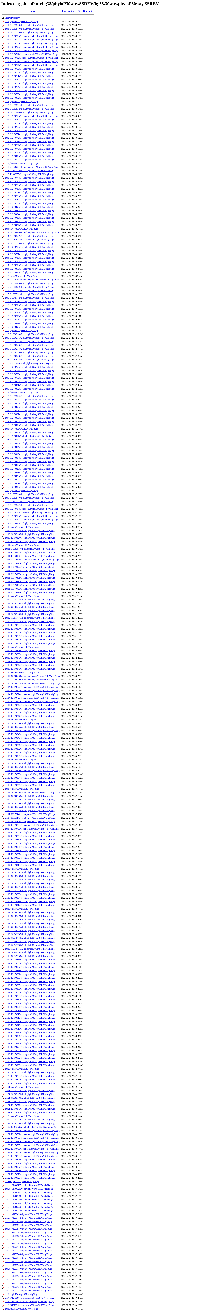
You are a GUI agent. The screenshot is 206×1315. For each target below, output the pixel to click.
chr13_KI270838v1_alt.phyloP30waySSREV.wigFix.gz (30, 650)
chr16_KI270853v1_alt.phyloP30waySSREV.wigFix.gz (30, 774)
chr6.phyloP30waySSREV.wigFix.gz (21, 330)
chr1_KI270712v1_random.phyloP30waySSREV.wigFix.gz (31, 58)
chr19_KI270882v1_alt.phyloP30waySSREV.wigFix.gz (30, 974)
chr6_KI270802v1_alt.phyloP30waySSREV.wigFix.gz (29, 389)
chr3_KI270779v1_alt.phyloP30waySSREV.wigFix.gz (29, 185)
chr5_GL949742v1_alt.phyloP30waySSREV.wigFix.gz (29, 298)
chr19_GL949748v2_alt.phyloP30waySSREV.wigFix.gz (30, 938)
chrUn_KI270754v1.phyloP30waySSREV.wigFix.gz (28, 1287)
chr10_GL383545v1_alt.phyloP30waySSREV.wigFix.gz (30, 530)
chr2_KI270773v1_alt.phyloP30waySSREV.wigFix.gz (29, 141)
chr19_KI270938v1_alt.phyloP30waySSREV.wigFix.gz (30, 1065)
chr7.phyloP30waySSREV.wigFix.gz (21, 392)
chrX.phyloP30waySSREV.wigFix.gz (21, 1294)
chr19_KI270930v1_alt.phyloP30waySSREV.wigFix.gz (30, 1050)
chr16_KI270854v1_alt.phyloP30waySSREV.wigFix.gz (30, 778)
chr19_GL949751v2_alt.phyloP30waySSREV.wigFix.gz (30, 949)
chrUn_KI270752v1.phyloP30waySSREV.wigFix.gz (28, 1279)
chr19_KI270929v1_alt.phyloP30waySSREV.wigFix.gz (30, 1047)
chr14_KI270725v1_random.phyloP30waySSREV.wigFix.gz (32, 698)
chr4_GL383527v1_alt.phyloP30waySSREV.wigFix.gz (29, 239)
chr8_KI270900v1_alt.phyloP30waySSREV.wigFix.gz (29, 479)
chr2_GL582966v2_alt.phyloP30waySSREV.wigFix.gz (29, 112)
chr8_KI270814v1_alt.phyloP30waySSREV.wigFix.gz (29, 447)
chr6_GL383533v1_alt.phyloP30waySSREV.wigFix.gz (29, 359)
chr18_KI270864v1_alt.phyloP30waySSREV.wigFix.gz (30, 898)
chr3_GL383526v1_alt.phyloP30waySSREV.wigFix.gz (29, 170)
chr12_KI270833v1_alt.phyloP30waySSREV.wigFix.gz (30, 625)
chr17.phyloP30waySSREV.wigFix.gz (22, 789)
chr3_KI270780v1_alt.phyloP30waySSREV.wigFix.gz (29, 189)
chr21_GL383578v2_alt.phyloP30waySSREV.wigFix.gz (30, 1090)
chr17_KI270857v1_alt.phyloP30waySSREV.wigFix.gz (30, 832)
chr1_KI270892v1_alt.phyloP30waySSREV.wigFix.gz (29, 98)
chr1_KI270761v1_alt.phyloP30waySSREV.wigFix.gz (29, 76)
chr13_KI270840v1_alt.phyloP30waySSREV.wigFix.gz (30, 658)
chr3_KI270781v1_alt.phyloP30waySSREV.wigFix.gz (29, 192)
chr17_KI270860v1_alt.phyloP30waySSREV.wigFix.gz (30, 843)
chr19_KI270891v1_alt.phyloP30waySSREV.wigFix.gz (30, 1007)
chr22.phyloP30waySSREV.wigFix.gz (22, 1116)
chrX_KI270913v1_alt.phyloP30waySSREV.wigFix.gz (29, 1305)
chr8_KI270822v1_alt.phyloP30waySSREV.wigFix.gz (29, 476)
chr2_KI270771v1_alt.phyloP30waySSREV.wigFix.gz (29, 134)
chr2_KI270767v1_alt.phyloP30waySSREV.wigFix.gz (29, 119)
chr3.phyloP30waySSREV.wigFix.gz (21, 163)
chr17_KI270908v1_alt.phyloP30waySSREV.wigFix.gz (30, 858)
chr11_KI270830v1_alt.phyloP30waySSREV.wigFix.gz (30, 574)
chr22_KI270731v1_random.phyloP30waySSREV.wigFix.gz (32, 1130)
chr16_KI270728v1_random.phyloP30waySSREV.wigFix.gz (32, 770)
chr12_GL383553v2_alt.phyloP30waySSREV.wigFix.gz (30, 614)
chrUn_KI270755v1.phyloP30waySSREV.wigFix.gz (28, 1290)
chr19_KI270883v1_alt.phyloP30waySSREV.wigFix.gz (30, 978)
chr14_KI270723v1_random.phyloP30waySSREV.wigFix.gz (32, 690)
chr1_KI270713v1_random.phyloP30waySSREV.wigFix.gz (31, 61)
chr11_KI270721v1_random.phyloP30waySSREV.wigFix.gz (32, 559)
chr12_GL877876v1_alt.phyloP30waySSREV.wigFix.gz (30, 621)
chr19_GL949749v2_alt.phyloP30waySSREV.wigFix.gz (30, 941)
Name (32, 11)
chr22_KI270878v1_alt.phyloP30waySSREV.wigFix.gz (30, 1170)
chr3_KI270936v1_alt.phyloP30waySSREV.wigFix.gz (29, 221)
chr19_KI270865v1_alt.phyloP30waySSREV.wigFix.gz (30, 959)
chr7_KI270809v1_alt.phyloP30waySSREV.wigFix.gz (29, 421)
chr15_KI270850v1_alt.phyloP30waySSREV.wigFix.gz (30, 741)
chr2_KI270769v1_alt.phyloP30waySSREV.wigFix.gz (29, 127)
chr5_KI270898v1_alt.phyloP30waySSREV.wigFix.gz (29, 327)
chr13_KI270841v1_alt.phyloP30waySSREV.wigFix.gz (30, 661)
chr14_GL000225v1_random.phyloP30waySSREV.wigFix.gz (32, 683)
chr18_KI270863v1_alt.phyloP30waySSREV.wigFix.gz (30, 894)
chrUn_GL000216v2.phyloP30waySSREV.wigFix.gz (29, 1196)
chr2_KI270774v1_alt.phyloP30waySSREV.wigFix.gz (29, 145)
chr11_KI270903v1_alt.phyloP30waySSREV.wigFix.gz (30, 589)
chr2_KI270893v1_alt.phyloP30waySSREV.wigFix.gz (29, 156)
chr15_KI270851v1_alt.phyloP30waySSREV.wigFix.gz (30, 745)
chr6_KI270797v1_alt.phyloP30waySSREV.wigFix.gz (29, 370)
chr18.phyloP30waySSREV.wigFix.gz (22, 869)
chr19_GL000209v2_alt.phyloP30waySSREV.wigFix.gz (30, 912)
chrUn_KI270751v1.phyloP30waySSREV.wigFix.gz (28, 1276)
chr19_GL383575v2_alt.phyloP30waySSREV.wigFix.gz (30, 923)
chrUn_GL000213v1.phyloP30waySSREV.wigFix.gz (29, 1189)
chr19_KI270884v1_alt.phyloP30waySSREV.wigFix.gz (30, 981)
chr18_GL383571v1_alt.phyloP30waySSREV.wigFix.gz (30, 887)
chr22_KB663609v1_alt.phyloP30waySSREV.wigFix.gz (30, 1127)
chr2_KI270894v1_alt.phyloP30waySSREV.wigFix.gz (29, 159)
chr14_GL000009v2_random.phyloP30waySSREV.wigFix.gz (32, 676)
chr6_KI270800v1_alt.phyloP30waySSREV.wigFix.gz (29, 381)
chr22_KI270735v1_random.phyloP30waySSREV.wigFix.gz (32, 1145)
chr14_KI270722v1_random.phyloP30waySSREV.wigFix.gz (32, 687)
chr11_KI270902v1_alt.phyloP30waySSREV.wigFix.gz (30, 585)
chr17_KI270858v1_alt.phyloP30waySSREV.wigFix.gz (30, 836)
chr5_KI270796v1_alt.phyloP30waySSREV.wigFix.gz (29, 319)
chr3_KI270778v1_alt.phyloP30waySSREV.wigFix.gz (29, 181)
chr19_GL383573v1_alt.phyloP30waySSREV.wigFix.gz (30, 916)
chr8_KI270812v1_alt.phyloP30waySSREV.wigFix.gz (29, 439)
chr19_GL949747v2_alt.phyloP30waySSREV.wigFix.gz (30, 934)
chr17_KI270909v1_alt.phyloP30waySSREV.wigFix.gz (30, 861)
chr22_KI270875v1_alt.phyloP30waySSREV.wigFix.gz (30, 1159)
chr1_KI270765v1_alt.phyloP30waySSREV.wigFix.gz (29, 90)
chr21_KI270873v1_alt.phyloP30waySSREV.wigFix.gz (30, 1109)
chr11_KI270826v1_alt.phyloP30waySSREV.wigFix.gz (30, 563)
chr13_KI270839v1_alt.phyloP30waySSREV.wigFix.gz (30, 654)
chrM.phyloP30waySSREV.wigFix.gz (22, 1181)
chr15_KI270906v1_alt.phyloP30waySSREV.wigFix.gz (30, 756)
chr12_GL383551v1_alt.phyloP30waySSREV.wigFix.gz (30, 607)
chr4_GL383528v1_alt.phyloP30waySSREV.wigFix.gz (29, 243)
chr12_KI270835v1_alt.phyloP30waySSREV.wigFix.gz (30, 632)
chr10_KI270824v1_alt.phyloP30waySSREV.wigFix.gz (30, 538)
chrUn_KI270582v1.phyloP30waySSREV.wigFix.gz (28, 1236)
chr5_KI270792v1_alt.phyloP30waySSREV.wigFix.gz (29, 305)
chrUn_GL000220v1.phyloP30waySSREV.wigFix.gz (29, 1207)
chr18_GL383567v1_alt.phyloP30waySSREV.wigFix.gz (30, 872)
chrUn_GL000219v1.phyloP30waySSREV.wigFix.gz (29, 1203)
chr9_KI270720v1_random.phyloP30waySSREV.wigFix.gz (31, 519)
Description (88, 11)
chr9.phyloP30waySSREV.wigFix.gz (21, 490)
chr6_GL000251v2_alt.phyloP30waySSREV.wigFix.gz (29, 338)
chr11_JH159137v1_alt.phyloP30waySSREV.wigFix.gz (30, 556)
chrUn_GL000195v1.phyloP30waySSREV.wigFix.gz (29, 1185)
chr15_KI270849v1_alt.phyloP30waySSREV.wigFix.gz (30, 738)
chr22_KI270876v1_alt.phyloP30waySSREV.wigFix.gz (30, 1163)
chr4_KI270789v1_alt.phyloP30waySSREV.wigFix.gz (29, 261)
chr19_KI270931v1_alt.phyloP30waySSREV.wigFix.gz (30, 1054)
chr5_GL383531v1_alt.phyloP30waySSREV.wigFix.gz (29, 290)
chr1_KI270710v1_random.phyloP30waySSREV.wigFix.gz (31, 50)
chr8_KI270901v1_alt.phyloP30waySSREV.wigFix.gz (29, 483)
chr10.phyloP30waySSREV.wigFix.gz (22, 527)
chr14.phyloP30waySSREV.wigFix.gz (22, 672)
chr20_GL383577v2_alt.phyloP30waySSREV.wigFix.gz (30, 1072)
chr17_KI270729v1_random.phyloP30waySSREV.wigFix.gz (32, 825)
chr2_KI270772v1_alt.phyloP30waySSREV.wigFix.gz (29, 138)
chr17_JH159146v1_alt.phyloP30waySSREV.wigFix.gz (30, 814)
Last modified (68, 11)
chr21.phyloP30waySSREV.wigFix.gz (22, 1087)
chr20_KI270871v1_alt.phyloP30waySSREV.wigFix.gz (30, 1083)
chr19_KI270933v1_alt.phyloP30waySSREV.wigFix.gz (30, 1061)
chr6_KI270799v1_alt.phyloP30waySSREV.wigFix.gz (29, 378)
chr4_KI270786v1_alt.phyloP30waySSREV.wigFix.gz (29, 250)
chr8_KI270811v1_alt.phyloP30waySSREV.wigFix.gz (29, 436)
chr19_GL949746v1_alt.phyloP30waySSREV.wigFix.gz (30, 930)
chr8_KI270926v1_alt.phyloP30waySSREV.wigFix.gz (29, 487)
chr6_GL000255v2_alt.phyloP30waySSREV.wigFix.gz (29, 352)
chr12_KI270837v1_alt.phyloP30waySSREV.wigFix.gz (30, 639)
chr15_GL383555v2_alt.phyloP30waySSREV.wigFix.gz (30, 727)
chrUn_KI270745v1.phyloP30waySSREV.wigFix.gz (28, 1254)
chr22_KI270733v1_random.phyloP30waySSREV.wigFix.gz (32, 1138)
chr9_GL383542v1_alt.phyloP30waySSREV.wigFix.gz (29, 505)
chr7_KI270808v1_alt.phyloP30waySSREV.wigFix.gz (29, 418)
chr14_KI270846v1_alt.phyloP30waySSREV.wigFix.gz (30, 712)
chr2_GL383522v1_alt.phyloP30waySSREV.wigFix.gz (29, 109)
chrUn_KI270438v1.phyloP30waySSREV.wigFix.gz (28, 1214)
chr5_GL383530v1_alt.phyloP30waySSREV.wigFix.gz (29, 287)
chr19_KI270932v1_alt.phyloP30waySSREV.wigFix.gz (30, 1058)
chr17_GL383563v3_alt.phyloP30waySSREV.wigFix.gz (30, 799)
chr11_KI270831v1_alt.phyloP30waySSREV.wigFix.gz (30, 578)
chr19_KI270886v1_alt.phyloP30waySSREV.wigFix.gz (30, 989)
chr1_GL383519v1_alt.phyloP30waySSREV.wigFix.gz (29, 29)
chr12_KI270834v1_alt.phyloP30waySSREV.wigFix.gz (30, 629)
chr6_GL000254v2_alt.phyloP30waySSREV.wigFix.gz (29, 349)
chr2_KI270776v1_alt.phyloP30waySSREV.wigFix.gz (29, 152)
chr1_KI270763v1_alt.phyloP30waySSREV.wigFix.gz (29, 83)
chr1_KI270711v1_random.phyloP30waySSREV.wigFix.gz (31, 54)
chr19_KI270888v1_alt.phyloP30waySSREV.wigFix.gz (30, 996)
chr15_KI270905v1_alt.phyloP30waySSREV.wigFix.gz (30, 752)
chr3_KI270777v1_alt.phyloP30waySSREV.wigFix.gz (29, 178)
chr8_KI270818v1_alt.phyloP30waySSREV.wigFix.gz (29, 461)
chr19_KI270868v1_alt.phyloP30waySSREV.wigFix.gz (30, 970)
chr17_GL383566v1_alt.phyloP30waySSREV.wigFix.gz (30, 810)
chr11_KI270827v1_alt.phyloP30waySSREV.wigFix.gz (30, 567)
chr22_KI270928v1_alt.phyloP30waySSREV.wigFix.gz (30, 1178)
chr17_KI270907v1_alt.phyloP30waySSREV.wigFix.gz (30, 854)
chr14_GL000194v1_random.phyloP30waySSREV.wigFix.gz (32, 679)
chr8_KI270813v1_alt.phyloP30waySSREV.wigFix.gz (29, 443)
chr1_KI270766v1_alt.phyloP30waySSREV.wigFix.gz (29, 94)
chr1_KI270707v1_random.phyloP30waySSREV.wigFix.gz (31, 39)
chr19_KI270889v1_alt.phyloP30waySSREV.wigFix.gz (30, 999)
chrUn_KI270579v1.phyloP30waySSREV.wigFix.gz (28, 1229)
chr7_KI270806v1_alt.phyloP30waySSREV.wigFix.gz (29, 410)
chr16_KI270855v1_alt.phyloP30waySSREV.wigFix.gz (30, 781)
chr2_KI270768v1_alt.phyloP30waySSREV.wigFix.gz (29, 123)
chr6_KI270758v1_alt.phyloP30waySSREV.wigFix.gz (29, 367)
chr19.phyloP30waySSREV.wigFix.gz (22, 909)
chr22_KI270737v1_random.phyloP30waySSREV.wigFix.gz (32, 1152)
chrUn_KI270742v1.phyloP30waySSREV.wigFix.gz (28, 1243)
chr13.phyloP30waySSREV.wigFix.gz (22, 647)
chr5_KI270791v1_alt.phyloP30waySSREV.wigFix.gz (29, 301)
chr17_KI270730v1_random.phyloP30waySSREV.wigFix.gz (32, 829)
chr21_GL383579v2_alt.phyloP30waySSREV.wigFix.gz (30, 1094)
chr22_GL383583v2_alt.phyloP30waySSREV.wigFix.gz (30, 1123)
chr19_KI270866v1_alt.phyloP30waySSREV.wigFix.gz (30, 963)
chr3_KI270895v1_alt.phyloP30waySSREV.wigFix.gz (29, 207)
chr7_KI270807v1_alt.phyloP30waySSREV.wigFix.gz (29, 414)
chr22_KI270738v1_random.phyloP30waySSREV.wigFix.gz (32, 1156)
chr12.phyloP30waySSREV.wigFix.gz (22, 596)
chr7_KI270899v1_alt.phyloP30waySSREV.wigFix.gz (29, 425)
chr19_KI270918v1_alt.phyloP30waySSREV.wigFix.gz (30, 1025)
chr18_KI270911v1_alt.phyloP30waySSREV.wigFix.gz (30, 901)
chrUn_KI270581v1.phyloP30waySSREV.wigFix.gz (28, 1232)
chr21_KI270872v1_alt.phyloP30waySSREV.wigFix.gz (30, 1105)
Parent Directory (12, 18)
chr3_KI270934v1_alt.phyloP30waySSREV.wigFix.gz (29, 214)
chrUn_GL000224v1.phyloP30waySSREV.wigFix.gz (29, 1210)
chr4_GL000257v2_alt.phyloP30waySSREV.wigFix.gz (29, 236)
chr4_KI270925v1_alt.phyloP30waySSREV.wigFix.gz (29, 272)
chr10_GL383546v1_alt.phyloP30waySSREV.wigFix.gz (30, 534)
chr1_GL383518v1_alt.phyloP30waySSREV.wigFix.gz (29, 25)
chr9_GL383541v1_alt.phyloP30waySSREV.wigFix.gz (29, 501)
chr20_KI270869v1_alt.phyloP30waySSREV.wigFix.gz (30, 1076)
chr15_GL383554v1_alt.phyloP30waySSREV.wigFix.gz (30, 723)
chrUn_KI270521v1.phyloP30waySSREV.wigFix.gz (28, 1225)
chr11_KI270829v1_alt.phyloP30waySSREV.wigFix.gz (30, 570)
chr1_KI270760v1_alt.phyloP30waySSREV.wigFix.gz (29, 72)
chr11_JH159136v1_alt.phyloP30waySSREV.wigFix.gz (30, 552)
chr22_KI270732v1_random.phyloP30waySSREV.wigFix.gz (32, 1134)
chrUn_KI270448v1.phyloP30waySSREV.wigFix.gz (28, 1221)
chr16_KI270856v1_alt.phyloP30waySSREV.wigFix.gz (30, 785)
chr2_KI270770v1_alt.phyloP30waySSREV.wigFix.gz (29, 130)
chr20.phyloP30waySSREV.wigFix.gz (22, 1069)
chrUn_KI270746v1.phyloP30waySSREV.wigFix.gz (28, 1258)
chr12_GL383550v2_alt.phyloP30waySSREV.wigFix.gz (30, 603)
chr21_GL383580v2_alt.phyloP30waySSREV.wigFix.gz (30, 1098)
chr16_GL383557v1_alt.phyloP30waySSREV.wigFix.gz (30, 767)
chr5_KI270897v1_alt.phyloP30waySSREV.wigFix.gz (29, 323)
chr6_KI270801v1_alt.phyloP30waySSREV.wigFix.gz (29, 385)
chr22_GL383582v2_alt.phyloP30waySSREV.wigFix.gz (30, 1119)
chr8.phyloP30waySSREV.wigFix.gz (21, 429)
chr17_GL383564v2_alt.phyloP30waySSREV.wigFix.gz (30, 803)
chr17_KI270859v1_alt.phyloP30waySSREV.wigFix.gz (30, 839)
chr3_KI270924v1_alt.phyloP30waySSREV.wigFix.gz (29, 210)
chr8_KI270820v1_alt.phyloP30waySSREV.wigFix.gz (29, 469)
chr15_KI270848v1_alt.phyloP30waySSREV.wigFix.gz (30, 734)
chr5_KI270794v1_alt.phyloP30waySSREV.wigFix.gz (29, 312)
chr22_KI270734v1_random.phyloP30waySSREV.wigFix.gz (32, 1141)
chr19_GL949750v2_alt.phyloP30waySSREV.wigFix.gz (30, 945)
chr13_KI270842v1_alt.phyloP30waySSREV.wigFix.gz (30, 665)
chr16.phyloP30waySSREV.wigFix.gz (22, 759)
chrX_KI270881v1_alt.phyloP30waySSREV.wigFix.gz (29, 1301)
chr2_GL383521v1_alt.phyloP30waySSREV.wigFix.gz (29, 105)
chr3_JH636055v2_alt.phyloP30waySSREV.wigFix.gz (29, 174)
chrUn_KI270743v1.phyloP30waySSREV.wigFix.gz (28, 1247)
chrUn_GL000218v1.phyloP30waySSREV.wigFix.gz (29, 1199)
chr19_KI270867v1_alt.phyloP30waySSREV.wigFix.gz (30, 967)
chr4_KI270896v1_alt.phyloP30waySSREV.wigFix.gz (29, 269)
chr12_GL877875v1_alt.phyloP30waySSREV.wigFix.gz (30, 618)
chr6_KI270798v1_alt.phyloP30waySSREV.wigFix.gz (29, 374)
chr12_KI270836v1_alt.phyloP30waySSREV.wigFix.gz (30, 636)
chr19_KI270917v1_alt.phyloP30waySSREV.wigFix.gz (30, 1021)
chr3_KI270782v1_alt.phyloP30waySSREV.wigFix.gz (29, 196)
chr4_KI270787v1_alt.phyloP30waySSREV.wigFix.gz (29, 254)
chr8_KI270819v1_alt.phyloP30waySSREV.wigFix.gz (29, 465)
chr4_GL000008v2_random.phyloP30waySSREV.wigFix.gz (32, 232)
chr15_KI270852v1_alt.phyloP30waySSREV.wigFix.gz (30, 749)
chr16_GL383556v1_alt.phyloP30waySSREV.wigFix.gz (30, 763)
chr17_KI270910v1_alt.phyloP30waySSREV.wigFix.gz (30, 865)
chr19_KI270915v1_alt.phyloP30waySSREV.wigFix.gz (30, 1014)
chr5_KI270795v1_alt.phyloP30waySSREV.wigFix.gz (29, 316)
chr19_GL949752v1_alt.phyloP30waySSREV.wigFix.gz (30, 952)
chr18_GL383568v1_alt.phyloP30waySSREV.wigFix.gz (30, 876)
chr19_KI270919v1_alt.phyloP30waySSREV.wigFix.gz (30, 1029)
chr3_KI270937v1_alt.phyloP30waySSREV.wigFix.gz (29, 225)
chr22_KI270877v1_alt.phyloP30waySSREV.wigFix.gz (30, 1167)
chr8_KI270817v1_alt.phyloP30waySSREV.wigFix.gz (29, 458)
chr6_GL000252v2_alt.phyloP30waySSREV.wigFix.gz (29, 341)
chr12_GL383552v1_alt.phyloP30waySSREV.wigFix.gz (30, 610)
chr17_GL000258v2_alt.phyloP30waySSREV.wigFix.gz (30, 796)
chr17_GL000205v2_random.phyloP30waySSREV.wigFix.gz (32, 792)
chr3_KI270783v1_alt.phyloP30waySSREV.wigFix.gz (29, 199)
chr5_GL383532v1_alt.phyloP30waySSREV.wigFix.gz (29, 294)
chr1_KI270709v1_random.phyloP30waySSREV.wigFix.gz (31, 47)
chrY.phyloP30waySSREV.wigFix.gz (21, 1309)
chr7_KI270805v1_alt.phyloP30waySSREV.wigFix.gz (29, 407)
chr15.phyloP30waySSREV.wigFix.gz (22, 719)
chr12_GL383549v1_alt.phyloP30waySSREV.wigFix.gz (30, 599)
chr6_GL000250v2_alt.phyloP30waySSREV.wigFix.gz (29, 334)
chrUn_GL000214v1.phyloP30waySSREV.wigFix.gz (29, 1192)
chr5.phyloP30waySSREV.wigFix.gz (21, 276)
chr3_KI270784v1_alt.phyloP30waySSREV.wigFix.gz (29, 203)
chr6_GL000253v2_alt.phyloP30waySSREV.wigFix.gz (29, 345)
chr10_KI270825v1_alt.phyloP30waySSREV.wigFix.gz (30, 541)
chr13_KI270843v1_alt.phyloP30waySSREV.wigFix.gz (30, 669)
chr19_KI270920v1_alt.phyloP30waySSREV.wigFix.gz (30, 1032)
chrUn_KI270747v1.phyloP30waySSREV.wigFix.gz (28, 1261)
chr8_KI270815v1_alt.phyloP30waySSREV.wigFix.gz (29, 450)
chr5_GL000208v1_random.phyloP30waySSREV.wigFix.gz (32, 279)
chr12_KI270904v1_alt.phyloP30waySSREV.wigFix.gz (30, 643)
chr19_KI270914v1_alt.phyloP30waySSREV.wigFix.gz (30, 1010)
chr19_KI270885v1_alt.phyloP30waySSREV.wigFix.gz (30, 985)
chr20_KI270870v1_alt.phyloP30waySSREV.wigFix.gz (30, 1079)
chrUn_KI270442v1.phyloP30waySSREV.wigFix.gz (28, 1218)
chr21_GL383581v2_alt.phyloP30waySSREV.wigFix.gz (30, 1101)
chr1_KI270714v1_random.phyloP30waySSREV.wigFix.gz (31, 65)
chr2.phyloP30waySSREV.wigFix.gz (21, 101)
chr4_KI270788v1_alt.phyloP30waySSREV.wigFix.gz (29, 258)
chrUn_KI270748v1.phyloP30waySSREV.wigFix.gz (28, 1265)
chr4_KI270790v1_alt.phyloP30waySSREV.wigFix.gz (29, 265)
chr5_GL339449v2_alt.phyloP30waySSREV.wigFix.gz (29, 283)
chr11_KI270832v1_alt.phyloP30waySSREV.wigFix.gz (30, 581)
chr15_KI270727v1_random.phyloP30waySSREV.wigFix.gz (32, 730)
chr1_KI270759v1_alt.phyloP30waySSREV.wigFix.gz (29, 69)
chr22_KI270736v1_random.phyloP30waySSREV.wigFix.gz (32, 1149)
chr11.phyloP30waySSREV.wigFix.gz (22, 545)
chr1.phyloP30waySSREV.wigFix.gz (21, 21)
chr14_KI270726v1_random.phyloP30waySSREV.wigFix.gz (32, 701)
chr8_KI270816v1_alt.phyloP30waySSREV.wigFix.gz (29, 454)
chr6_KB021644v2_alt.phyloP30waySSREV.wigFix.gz (30, 363)
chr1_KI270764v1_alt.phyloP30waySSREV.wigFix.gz (29, 87)
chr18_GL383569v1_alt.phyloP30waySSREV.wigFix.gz (30, 879)
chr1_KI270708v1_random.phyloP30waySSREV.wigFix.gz (31, 43)
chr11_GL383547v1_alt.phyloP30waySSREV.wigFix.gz (30, 549)
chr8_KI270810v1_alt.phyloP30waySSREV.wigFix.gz (29, 432)
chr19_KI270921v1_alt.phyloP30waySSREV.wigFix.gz (30, 1036)
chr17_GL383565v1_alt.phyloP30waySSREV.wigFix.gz (30, 807)
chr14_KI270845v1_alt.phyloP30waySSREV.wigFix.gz (30, 709)
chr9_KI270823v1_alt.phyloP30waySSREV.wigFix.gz (29, 523)
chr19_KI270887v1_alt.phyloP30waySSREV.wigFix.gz (30, 992)
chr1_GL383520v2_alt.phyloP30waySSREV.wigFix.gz (29, 32)
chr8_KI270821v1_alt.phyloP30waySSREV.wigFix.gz (29, 472)
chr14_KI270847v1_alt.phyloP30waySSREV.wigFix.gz (30, 716)
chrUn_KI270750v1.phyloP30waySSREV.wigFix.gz (28, 1272)
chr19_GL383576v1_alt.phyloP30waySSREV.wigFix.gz (30, 927)
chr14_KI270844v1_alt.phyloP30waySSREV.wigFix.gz (30, 705)
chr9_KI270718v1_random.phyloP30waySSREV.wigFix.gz (31, 512)
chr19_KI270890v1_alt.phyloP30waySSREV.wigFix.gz (30, 1003)
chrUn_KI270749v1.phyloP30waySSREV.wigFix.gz (28, 1269)
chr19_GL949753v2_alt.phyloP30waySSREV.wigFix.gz (30, 956)
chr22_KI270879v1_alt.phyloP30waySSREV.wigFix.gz (30, 1174)
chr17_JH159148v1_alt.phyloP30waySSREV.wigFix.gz (30, 821)
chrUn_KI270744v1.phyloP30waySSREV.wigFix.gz (28, 1250)
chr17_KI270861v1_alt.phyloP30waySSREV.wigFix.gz (30, 847)
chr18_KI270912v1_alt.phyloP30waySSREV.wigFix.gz (30, 905)
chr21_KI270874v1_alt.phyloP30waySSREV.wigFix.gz (30, 1112)
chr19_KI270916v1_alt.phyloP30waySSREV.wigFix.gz (30, 1018)
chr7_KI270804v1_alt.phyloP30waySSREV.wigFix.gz (29, 403)
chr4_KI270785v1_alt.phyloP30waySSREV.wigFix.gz (29, 247)
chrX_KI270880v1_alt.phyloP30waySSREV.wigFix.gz (29, 1298)
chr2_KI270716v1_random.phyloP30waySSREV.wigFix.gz (31, 116)
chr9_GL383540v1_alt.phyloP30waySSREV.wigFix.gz (29, 498)
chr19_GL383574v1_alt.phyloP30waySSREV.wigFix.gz (30, 919)
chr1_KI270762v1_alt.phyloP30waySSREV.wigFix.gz (29, 79)
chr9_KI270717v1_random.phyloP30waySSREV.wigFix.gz (31, 509)
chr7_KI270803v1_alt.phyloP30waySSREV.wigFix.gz (29, 399)
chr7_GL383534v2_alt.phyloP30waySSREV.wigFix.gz (29, 396)
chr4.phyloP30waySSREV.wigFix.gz (21, 229)
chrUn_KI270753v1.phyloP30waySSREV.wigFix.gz (28, 1283)
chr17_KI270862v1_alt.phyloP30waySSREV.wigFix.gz (30, 850)
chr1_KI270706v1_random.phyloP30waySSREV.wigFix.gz (31, 36)
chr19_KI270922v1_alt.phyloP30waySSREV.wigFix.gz (30, 1039)
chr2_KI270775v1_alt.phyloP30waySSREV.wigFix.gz (29, 149)
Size (80, 11)
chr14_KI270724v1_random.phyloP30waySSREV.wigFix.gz (32, 694)
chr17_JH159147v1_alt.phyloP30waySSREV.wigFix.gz (30, 818)
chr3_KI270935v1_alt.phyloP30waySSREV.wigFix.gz (29, 218)
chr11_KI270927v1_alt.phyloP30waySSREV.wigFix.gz (30, 592)
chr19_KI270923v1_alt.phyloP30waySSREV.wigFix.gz (30, 1043)
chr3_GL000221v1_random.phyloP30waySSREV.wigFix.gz (32, 167)
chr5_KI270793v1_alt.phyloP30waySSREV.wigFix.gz (29, 309)
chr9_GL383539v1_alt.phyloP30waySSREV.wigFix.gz (29, 494)
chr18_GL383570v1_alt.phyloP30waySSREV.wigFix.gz (30, 883)
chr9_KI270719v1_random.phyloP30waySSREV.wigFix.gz (31, 516)
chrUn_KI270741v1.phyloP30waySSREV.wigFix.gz (28, 1239)
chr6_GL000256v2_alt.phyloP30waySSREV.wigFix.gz (29, 356)
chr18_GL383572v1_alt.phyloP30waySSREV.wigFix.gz (30, 890)
